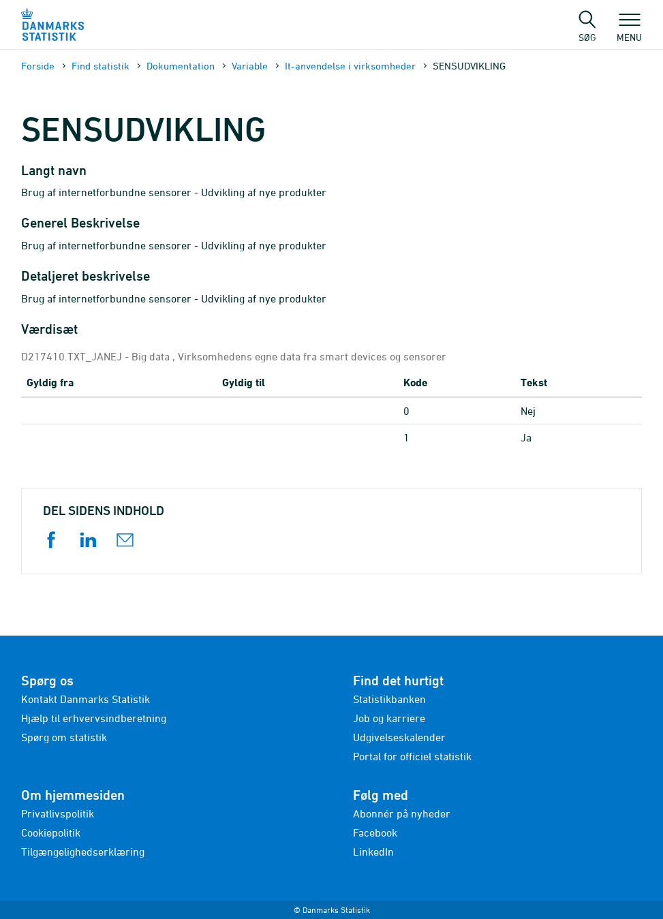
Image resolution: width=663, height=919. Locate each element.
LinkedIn (373, 851)
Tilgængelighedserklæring (82, 851)
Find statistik (100, 66)
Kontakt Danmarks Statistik (85, 699)
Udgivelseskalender (399, 737)
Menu (629, 30)
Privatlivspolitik (57, 813)
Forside (38, 66)
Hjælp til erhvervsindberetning (93, 718)
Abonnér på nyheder (401, 813)
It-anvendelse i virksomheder (350, 66)
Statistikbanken (389, 699)
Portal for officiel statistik (412, 756)
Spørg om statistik (64, 737)
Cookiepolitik (50, 832)
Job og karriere (389, 718)
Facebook (375, 832)
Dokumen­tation (181, 66)
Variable (250, 66)
